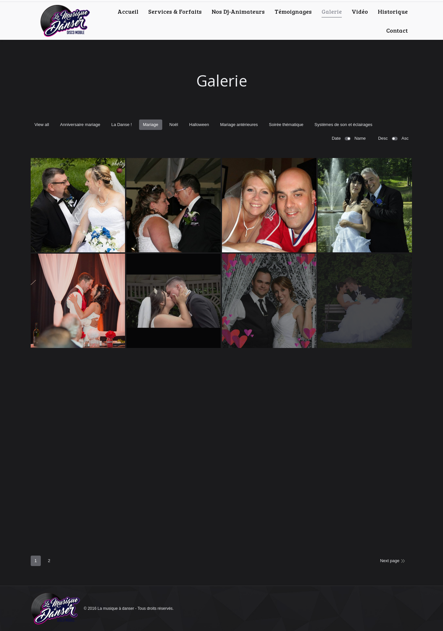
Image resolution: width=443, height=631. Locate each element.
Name (360, 138)
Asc (405, 138)
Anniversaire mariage (80, 124)
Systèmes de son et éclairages (343, 124)
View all (42, 124)
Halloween (199, 124)
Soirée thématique (286, 124)
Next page (389, 560)
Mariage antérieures (239, 124)
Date (336, 138)
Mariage (150, 124)
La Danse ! (121, 124)
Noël (173, 124)
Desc (383, 138)
